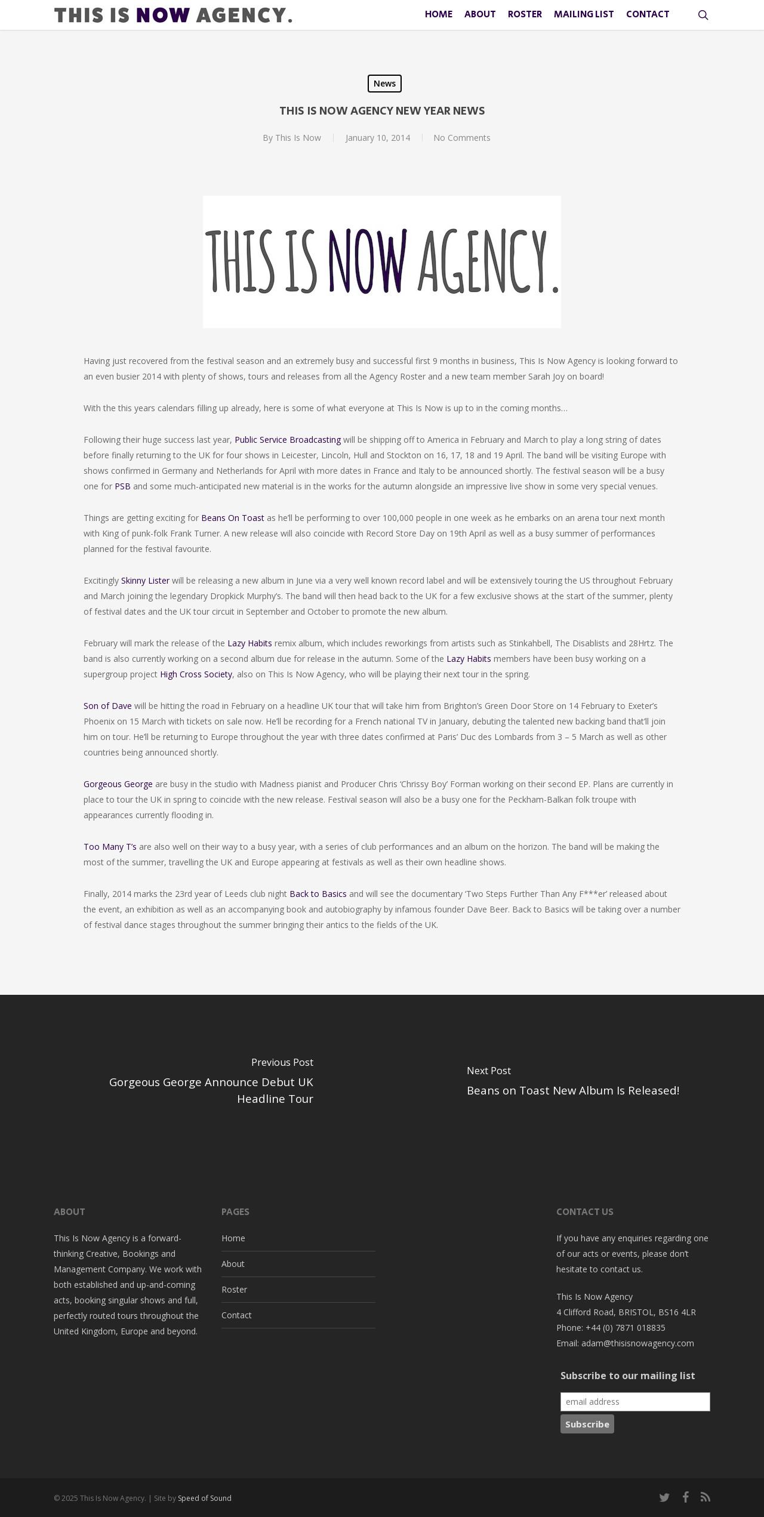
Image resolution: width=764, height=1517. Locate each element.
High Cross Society (196, 674)
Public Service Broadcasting (288, 439)
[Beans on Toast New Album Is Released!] (573, 1084)
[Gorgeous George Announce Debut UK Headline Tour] (191, 1084)
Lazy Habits (249, 643)
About (233, 1263)
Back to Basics (318, 893)
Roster (234, 1289)
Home (233, 1238)
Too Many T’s (110, 846)
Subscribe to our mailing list (627, 1375)
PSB (123, 486)
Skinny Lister (145, 580)
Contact (236, 1315)
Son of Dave (108, 705)
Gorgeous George (119, 784)
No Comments (462, 137)
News (385, 83)
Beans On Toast (232, 517)
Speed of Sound (205, 1498)
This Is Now (297, 137)
